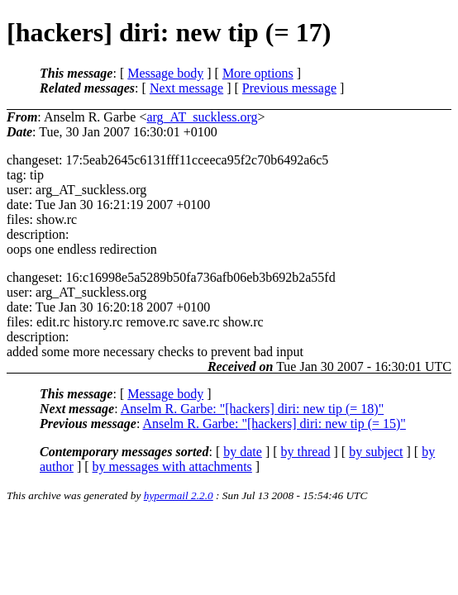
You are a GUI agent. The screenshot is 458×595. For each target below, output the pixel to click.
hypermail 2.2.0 (178, 495)
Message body (165, 73)
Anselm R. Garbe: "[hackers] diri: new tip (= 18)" (252, 409)
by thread (306, 452)
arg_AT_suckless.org (201, 117)
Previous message (289, 88)
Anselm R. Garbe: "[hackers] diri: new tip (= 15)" (273, 423)
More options (257, 73)
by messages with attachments (172, 466)
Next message (186, 88)
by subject (376, 452)
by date (242, 452)
